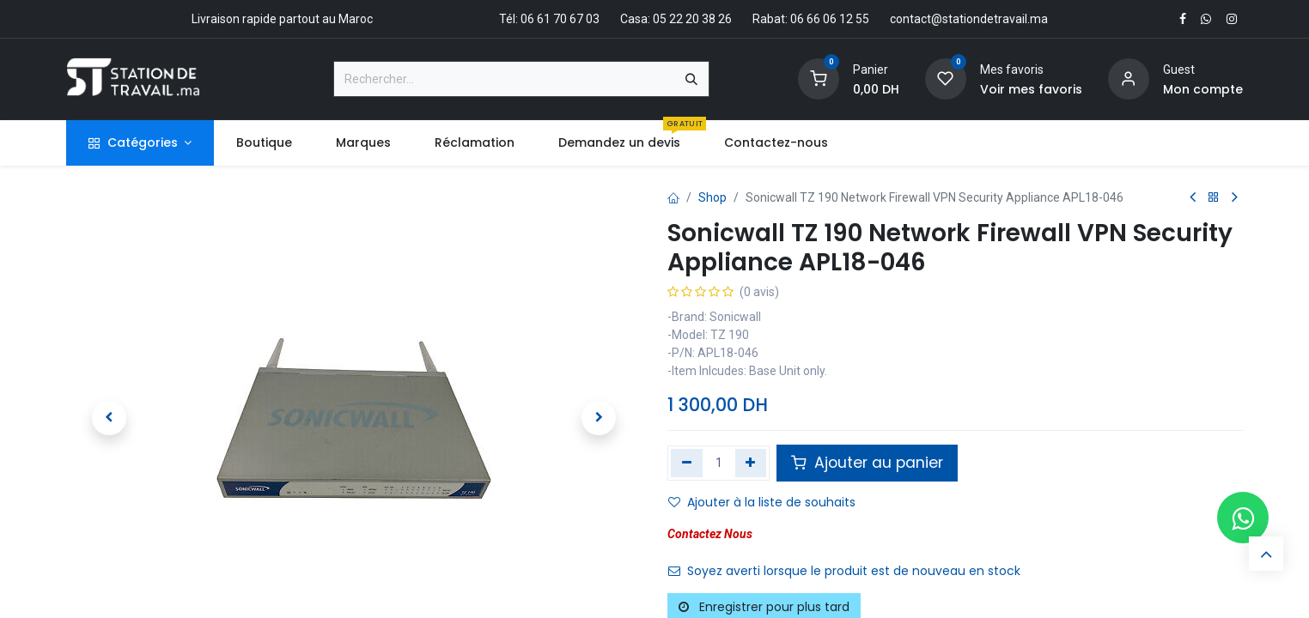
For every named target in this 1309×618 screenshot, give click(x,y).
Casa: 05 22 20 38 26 (676, 19)
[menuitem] (264, 143)
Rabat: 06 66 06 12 (802, 19)
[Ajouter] (751, 462)
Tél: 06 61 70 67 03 (549, 19)
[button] (109, 418)
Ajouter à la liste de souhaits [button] (761, 502)
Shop (712, 197)
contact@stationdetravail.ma (969, 19)
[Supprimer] (687, 462)
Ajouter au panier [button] (867, 462)
